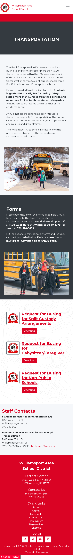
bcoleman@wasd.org (43, 446)
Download (30, 331)
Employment (35, 521)
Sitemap (36, 527)
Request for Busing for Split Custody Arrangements (41, 318)
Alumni (36, 510)
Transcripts (36, 514)
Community (36, 517)
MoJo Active (42, 552)
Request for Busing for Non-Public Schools (41, 378)
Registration (36, 524)
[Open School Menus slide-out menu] (10, 557)
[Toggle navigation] (68, 8)
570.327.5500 (36, 497)
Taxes (36, 507)
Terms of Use (9, 546)
